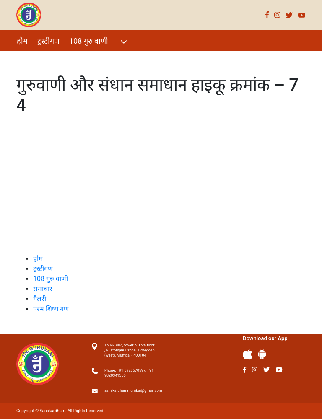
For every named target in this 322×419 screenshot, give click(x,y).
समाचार (42, 289)
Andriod (262, 354)
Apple (248, 354)
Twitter (289, 14)
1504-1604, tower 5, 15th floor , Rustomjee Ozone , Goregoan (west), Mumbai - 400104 (129, 350)
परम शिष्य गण (128, 59)
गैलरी (92, 59)
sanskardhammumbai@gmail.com (129, 390)
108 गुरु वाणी (99, 41)
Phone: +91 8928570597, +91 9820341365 (128, 372)
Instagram (277, 14)
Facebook (267, 14)
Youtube (302, 14)
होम (22, 40)
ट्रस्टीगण (48, 40)
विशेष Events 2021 (46, 59)
